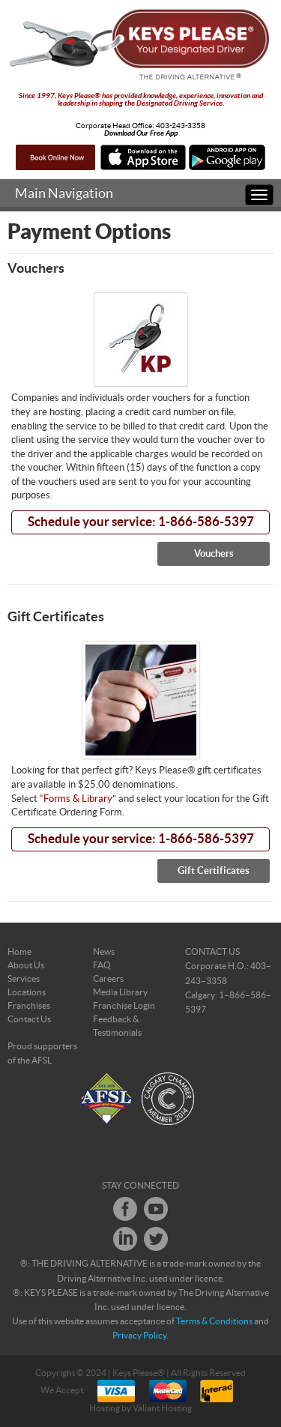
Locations (26, 992)
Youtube (156, 1209)
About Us (25, 965)
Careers (108, 978)
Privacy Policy (139, 1335)
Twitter (156, 1239)
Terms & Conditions (214, 1321)
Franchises (28, 1005)
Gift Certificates (214, 871)
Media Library (120, 992)
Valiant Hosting (162, 1408)
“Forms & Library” (78, 799)
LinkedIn (125, 1239)
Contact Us (29, 1019)
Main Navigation (64, 194)
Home (19, 951)
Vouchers (214, 554)
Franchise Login (124, 1005)
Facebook (125, 1209)
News (104, 951)
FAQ (102, 965)
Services (23, 978)
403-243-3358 (180, 126)
